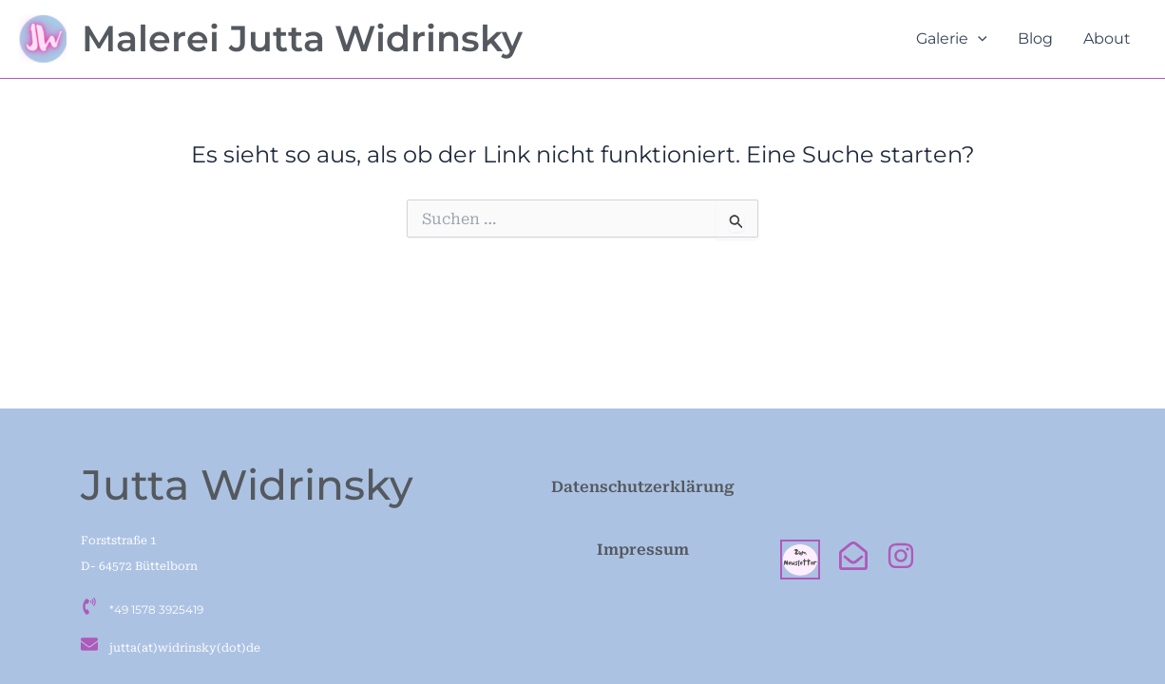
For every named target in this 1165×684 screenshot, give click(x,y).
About (1107, 38)
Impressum (643, 550)
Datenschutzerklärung (643, 487)
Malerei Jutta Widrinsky (302, 38)
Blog (1035, 38)
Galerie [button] (951, 39)
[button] (977, 39)
